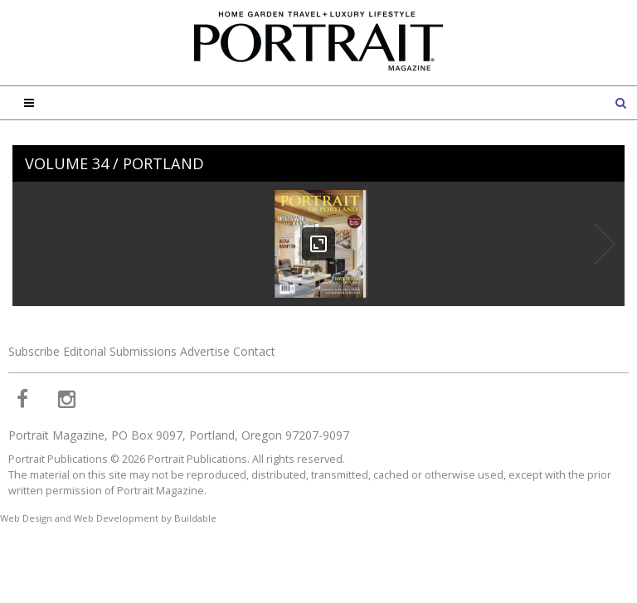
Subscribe (34, 351)
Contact (254, 351)
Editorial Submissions (120, 351)
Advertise (205, 351)
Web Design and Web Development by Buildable (108, 518)
